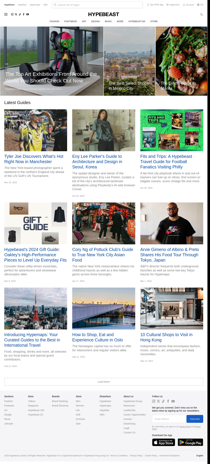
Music (108, 21)
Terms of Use (185, 427)
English (200, 455)
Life (78, 410)
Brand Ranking (60, 401)
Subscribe (195, 419)
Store (154, 21)
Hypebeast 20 (35, 414)
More (120, 21)
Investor (127, 419)
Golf (78, 414)
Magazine (33, 405)
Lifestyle (8, 423)
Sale (78, 423)
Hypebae (104, 410)
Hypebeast (105, 401)
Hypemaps (105, 405)
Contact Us (129, 432)
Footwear (70, 21)
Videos (31, 401)
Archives (80, 419)
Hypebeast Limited (17, 455)
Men (78, 401)
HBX (102, 414)
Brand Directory (60, 405)
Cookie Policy (151, 455)
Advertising (129, 423)
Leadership (129, 410)
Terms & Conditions (119, 455)
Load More (104, 381)
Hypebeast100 (137, 21)
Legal (126, 428)
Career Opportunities (134, 414)
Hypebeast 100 (36, 410)
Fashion (54, 21)
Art (84, 21)
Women (80, 405)
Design (95, 21)
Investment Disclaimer (169, 455)
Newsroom (129, 405)
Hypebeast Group (132, 401)
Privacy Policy (136, 455)
